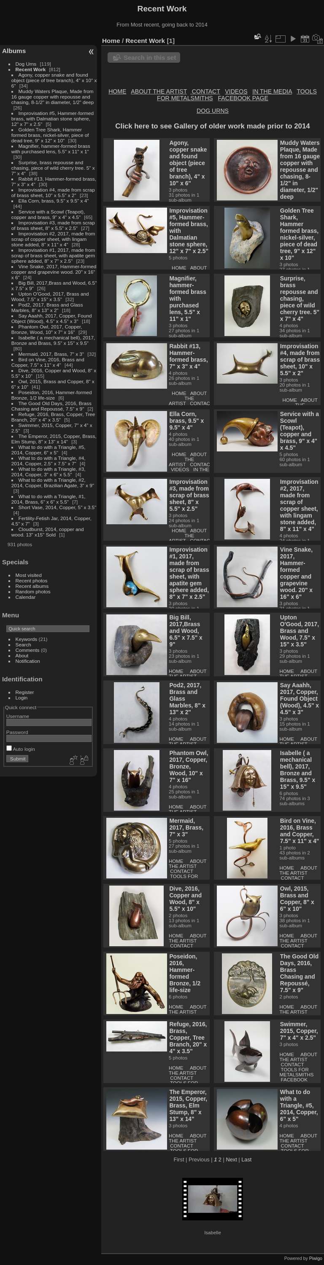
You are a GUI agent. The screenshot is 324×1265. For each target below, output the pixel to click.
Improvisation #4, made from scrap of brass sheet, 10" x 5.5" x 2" (53, 192)
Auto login (20, 749)
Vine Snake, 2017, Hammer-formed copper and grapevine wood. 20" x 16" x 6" (54, 272)
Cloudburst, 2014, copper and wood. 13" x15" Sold (47, 531)
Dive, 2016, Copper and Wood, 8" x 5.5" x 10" (185, 898)
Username (17, 716)
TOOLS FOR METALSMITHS (186, 879)
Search (23, 644)
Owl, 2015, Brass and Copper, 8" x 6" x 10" (297, 898)
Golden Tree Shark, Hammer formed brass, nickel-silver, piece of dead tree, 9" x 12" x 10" (50, 135)
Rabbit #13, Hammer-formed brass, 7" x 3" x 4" (188, 356)
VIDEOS (180, 469)
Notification (28, 661)
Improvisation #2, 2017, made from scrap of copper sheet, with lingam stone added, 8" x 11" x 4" (53, 239)
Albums (14, 50)
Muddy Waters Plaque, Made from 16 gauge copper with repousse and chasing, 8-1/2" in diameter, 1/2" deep (52, 96)
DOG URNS (213, 110)
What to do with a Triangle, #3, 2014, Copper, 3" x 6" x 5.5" (48, 471)
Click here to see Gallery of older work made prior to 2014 (212, 126)
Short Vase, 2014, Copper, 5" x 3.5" (58, 507)
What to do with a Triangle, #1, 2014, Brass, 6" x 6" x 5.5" (48, 499)
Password (17, 732)
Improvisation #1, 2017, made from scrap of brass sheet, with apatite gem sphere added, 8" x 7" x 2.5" (53, 255)
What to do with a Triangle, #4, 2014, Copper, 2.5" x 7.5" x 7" (48, 460)
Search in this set (150, 57)
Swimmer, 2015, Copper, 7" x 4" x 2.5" (299, 1031)
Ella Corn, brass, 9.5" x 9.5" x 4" (54, 200)
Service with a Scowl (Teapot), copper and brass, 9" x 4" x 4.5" (48, 214)
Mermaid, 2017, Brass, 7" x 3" (51, 354)
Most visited (29, 575)
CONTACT (206, 91)
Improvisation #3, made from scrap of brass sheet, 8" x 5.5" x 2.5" (53, 225)
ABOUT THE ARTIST (159, 91)
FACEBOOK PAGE (243, 98)
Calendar (26, 597)
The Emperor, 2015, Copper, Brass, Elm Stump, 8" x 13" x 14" (54, 438)
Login (22, 697)
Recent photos (32, 580)
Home (111, 40)
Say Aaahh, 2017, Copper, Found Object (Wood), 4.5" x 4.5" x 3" (51, 318)
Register (25, 692)
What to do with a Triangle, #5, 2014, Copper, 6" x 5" (48, 449)
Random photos (33, 591)
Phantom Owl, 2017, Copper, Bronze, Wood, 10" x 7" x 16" (46, 329)
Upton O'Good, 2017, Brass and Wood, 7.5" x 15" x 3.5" (50, 296)
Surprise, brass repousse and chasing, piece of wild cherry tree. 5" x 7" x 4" (53, 168)
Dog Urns (26, 64)
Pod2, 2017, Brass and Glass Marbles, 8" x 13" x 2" (47, 307)
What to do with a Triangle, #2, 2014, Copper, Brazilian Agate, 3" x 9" (52, 482)
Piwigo (315, 1258)
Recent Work (31, 69)
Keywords (27, 639)
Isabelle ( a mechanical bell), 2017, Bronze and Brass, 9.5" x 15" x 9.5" (53, 340)
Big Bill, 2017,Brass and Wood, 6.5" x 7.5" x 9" (185, 631)
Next (231, 1159)
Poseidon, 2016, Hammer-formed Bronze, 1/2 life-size (51, 395)
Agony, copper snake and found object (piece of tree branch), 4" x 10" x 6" (54, 80)
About (22, 655)
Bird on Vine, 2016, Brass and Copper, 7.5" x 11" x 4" (47, 362)
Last (246, 1159)
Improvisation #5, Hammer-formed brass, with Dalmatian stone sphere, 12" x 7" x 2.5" (52, 118)
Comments (28, 650)
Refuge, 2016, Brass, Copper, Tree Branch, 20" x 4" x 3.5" (53, 416)
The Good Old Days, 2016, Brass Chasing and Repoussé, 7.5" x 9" (51, 405)
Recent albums (32, 586)
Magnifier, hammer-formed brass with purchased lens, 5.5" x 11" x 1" (50, 148)
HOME (117, 91)
